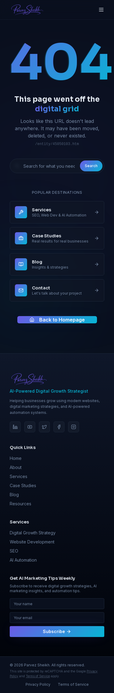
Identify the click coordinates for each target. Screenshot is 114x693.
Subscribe (57, 631)
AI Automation (23, 560)
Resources (20, 503)
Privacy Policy (38, 684)
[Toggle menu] (101, 10)
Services (18, 476)
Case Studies (23, 485)
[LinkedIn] (15, 426)
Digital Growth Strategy (33, 532)
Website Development (32, 541)
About (16, 467)
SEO (14, 550)
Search (91, 165)
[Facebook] (59, 426)
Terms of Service (38, 676)
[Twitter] (44, 426)
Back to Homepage (57, 320)
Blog (14, 494)
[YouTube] (29, 426)
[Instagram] (73, 426)
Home (16, 458)
